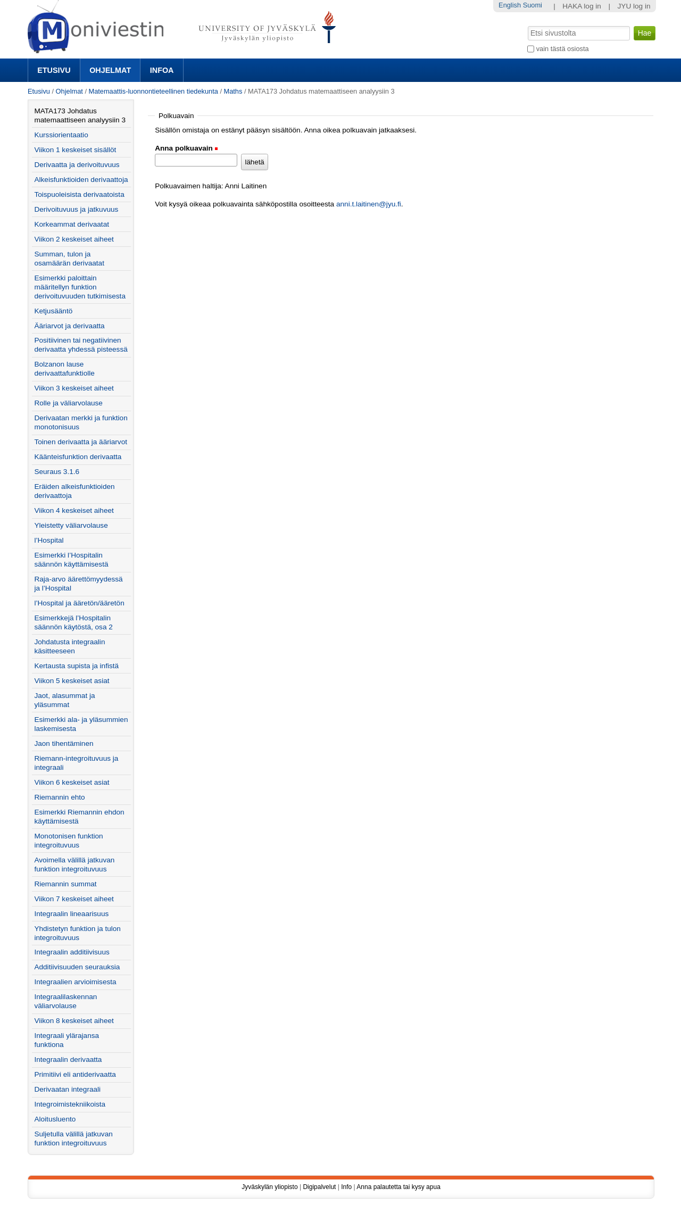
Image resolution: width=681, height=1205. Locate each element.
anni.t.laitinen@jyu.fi (368, 204)
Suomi (532, 5)
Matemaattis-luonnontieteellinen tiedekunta (153, 91)
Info (346, 1187)
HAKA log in (581, 6)
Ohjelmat (110, 70)
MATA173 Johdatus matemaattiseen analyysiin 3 (80, 115)
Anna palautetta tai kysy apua (398, 1187)
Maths (233, 91)
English (510, 5)
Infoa (162, 70)
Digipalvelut (319, 1187)
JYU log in (634, 6)
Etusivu (53, 70)
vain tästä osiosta (562, 49)
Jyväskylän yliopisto (269, 1187)
